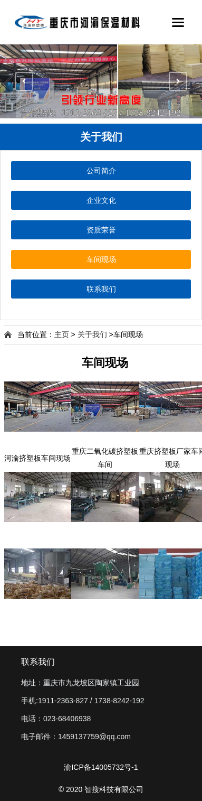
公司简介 (101, 170)
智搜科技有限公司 (113, 789)
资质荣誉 (101, 230)
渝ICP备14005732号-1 (101, 767)
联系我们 (101, 289)
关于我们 (92, 334)
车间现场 (101, 259)
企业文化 (101, 200)
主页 (61, 334)
